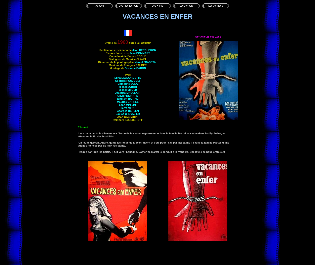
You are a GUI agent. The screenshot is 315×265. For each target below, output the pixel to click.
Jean (144, 50)
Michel (128, 86)
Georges (128, 80)
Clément (128, 98)
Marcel (145, 62)
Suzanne (135, 68)
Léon (127, 104)
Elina (128, 77)
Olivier (127, 95)
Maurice (128, 101)
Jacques (127, 92)
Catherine (128, 83)
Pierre (128, 107)
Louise (128, 113)
